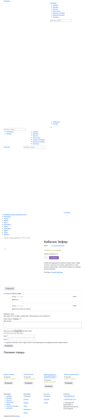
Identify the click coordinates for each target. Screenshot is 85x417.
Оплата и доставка (59, 13)
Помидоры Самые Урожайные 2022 (15, 214)
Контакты (56, 17)
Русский (55, 124)
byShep (17, 416)
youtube (46, 399)
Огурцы (6, 218)
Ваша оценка (8, 319)
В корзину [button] (8, 383)
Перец (6, 226)
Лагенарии (7, 228)
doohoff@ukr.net (69, 396)
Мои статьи (56, 11)
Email (6, 339)
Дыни (5, 222)
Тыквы (6, 232)
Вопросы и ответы (58, 15)
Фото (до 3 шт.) (8, 331)
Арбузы (6, 220)
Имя (6, 336)
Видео (8, 404)
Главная (55, 5)
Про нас (55, 9)
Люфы (6, 230)
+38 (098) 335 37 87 (69, 399)
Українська (56, 122)
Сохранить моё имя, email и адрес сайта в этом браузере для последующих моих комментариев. (36, 342)
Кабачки (6, 234)
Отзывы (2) (9, 288)
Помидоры (7, 216)
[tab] (10, 288)
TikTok (45, 403)
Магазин (55, 7)
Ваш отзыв (8, 321)
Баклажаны (7, 224)
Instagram (46, 396)
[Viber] (60, 31)
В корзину (54, 258)
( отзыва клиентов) (58, 245)
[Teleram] (65, 57)
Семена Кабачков (15, 238)
